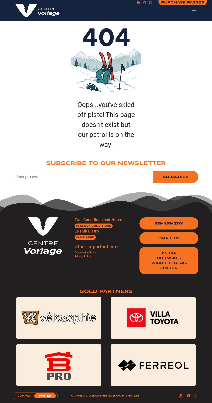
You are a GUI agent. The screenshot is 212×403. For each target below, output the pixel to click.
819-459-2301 (169, 223)
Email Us (169, 238)
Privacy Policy (83, 256)
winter (45, 396)
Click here (85, 237)
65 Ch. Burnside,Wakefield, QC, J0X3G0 (169, 261)
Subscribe (175, 177)
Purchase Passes (182, 2)
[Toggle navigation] (193, 10)
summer (24, 396)
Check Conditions (93, 226)
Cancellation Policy (86, 252)
